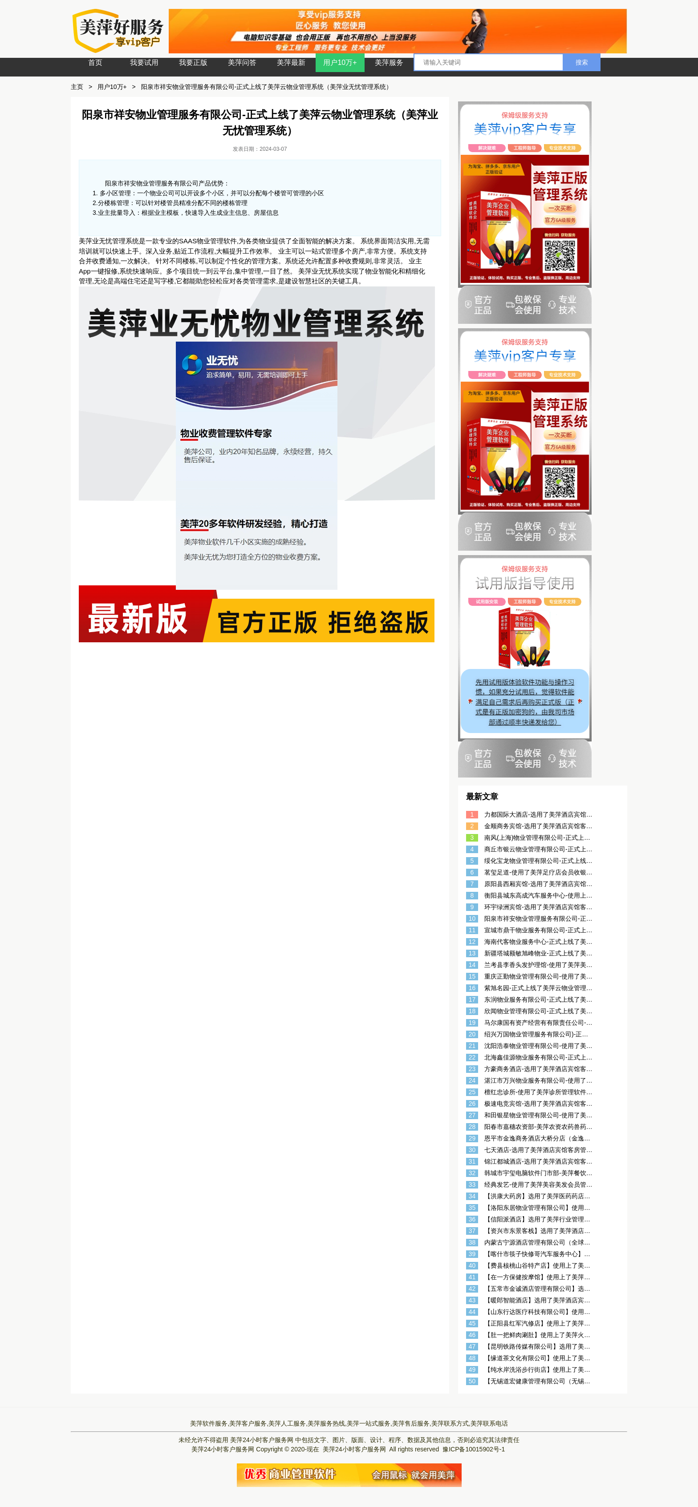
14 (472, 964)
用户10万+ (340, 62)
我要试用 (144, 62)
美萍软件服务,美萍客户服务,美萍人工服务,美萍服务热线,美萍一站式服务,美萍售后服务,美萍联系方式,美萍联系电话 (348, 1423)
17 (472, 999)
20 (472, 1034)
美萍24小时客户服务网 (261, 1439)
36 (472, 1219)
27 (472, 1115)
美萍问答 (242, 62)
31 (472, 1161)
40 (472, 1265)
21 (472, 1045)
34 (472, 1196)
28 (472, 1126)
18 (472, 1011)
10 (472, 918)
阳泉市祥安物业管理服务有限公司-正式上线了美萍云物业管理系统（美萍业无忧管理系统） (267, 86)
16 (472, 987)
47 (472, 1346)
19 (472, 1022)
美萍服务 (389, 62)
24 (472, 1080)
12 (472, 941)
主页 (77, 86)
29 (472, 1138)
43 (472, 1300)
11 (472, 930)
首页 (95, 62)
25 (472, 1092)
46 (472, 1334)
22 (472, 1057)
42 (472, 1288)
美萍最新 (291, 62)
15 (472, 976)
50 (472, 1381)
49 (472, 1369)
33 (472, 1184)
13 (472, 953)
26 (472, 1103)
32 (472, 1173)
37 (472, 1230)
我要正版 (193, 62)
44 (472, 1311)
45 (472, 1323)
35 (472, 1207)
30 (472, 1149)
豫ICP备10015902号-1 (473, 1449)
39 (472, 1253)
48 (472, 1358)
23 (472, 1068)
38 (472, 1242)
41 (472, 1277)
